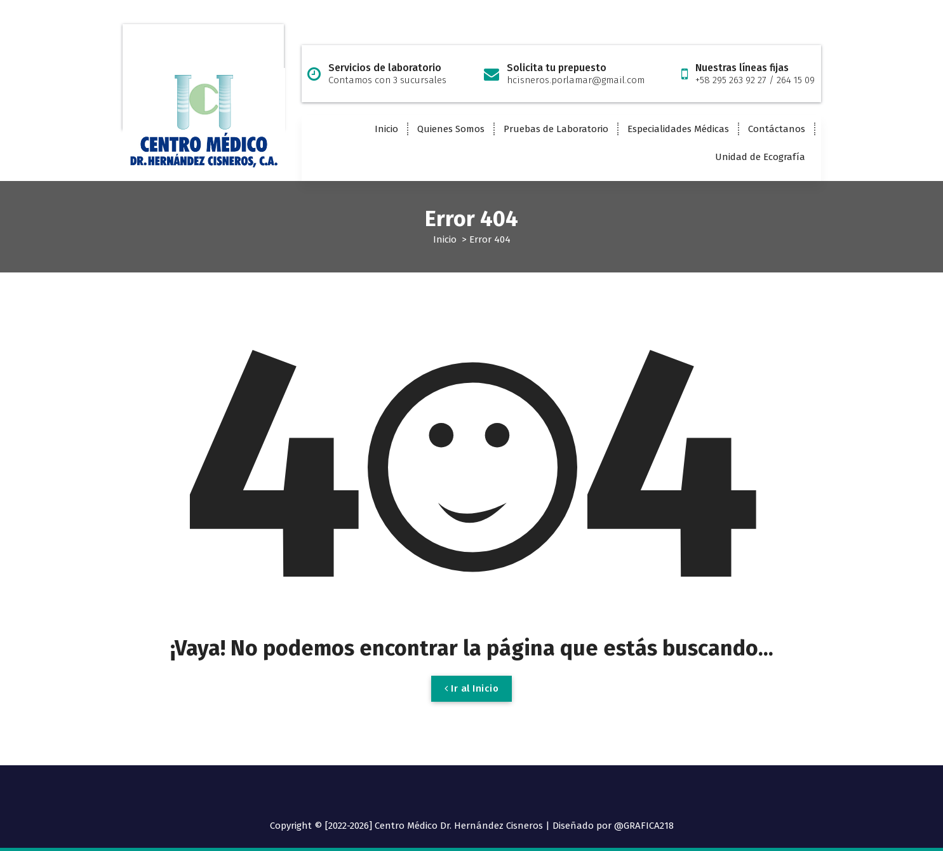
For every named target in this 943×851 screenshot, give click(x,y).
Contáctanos (776, 129)
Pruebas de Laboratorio (556, 129)
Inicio (386, 129)
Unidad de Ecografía (760, 157)
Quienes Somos (451, 129)
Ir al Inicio (471, 698)
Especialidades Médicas (678, 129)
